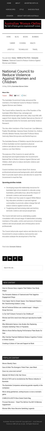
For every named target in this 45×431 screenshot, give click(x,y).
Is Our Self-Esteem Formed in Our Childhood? (18, 314)
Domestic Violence (15, 246)
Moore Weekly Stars (9, 363)
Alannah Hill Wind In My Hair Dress (14, 375)
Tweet (4, 95)
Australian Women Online (22, 24)
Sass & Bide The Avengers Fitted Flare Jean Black (19, 367)
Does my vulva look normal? (12, 371)
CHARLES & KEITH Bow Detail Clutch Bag (16, 398)
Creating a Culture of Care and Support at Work (18, 343)
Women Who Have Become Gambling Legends (18, 408)
